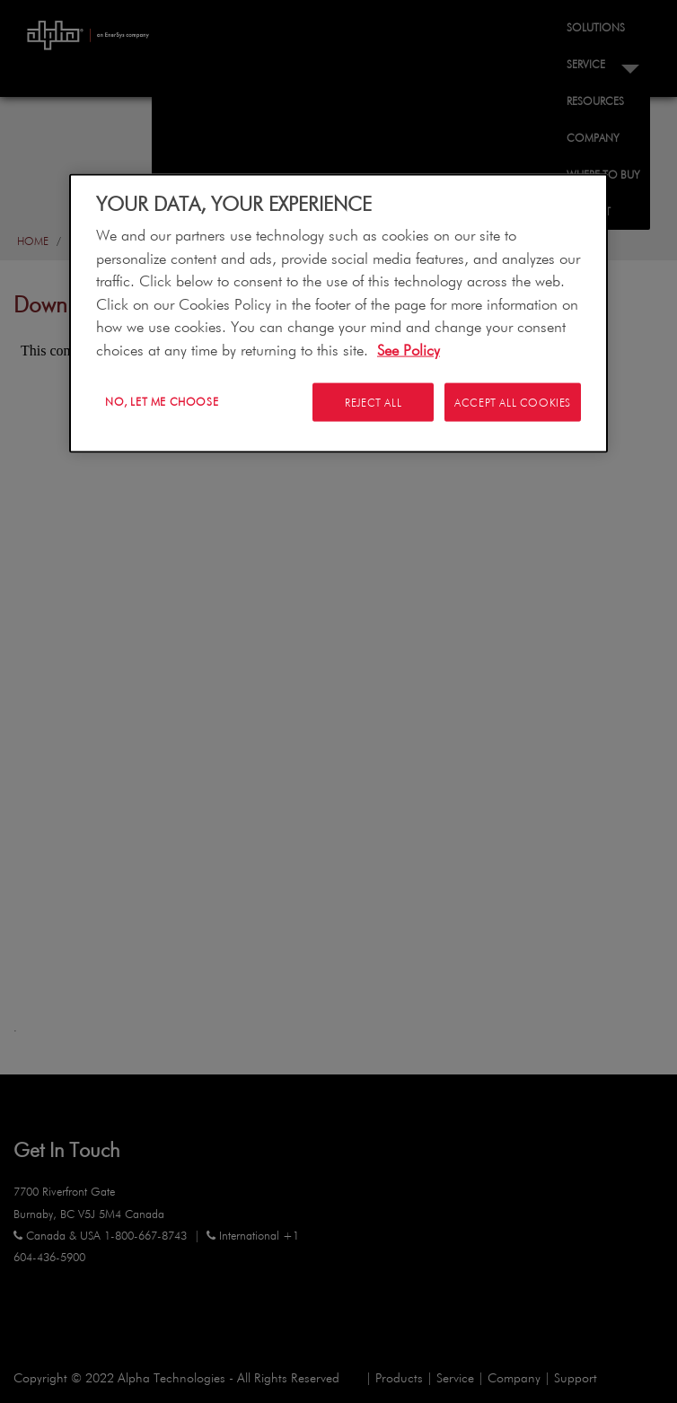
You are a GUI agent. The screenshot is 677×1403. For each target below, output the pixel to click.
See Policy (408, 348)
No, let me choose (161, 401)
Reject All (369, 402)
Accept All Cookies (512, 402)
